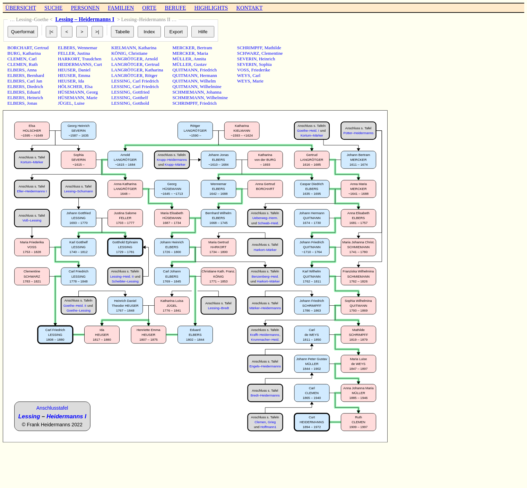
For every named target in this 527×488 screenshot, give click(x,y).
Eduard (34, 92)
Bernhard (35, 75)
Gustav (200, 64)
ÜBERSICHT (20, 8)
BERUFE (175, 8)
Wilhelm (208, 81)
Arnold (151, 58)
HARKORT (69, 58)
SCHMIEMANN (188, 92)
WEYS (243, 75)
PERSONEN (85, 8)
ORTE (149, 8)
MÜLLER (181, 58)
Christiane (138, 53)
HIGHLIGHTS (211, 8)
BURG (13, 53)
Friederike (260, 69)
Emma (84, 75)
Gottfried (140, 92)
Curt (98, 64)
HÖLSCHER (70, 86)
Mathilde (273, 47)
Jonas (32, 103)
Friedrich (208, 69)
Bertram (204, 47)
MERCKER (183, 47)
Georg (92, 92)
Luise (79, 103)
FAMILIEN (121, 8)
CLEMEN (16, 58)
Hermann (208, 75)
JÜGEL (65, 103)
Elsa (89, 86)
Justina (83, 53)
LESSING (120, 81)
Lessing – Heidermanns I (84, 19)
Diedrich (35, 86)
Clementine (272, 53)
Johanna (214, 92)
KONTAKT (249, 8)
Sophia (265, 64)
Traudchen (92, 58)
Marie (91, 97)
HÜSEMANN (71, 92)
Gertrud (41, 47)
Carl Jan (34, 81)
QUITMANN (185, 69)
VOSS (243, 69)
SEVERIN (247, 58)
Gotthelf (140, 97)
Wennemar (87, 47)
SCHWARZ (248, 53)
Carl (33, 58)
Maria (202, 53)
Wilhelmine (210, 86)
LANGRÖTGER (126, 58)
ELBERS (16, 69)
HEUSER (67, 69)
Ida (81, 81)
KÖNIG (118, 53)
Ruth (33, 64)
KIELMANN (123, 47)
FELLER (66, 53)
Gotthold (140, 103)
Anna (32, 69)
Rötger (151, 75)
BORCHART (19, 47)
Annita (199, 58)
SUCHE (53, 8)
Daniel (84, 69)
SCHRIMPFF (184, 103)
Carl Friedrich (145, 81)
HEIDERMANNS (75, 64)
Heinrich (35, 97)
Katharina (32, 53)
